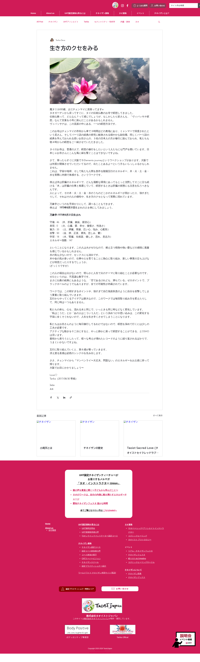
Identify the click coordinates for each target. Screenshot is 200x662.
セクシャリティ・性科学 (104, 22)
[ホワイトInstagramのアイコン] (122, 5)
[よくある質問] (140, 5)
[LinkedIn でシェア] (64, 397)
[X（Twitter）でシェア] (57, 397)
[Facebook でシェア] (51, 397)
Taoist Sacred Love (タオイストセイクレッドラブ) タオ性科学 (142, 451)
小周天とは (46, 448)
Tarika (86, 22)
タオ (137, 22)
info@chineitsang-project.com (100, 653)
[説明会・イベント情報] (184, 639)
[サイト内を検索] (181, 5)
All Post (40, 22)
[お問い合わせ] (157, 5)
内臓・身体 (125, 22)
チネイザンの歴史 (93, 448)
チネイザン (53, 22)
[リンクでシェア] (71, 397)
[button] (140, 13)
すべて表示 (158, 415)
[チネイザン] (56, 431)
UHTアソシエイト (70, 22)
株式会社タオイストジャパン (96, 619)
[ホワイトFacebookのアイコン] (127, 5)
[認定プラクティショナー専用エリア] (77, 589)
